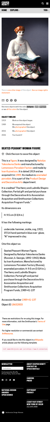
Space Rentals (33, 369)
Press (29, 381)
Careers (30, 378)
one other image (14, 90)
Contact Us (32, 367)
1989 (18, 175)
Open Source (7, 395)
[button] (47, 3)
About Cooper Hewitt (36, 364)
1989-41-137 (29, 300)
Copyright (31, 390)
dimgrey (43, 107)
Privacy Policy (6, 374)
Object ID (6, 305)
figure (13, 161)
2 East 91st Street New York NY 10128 (35, 403)
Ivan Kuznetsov (10, 171)
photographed (20, 127)
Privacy (30, 393)
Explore (14, 10)
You (46, 10)
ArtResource (7, 334)
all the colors (12, 109)
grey (36, 107)
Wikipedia (39, 340)
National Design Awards (9, 391)
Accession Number (11, 300)
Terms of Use (16, 374)
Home (4, 10)
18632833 (17, 305)
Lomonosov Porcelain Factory (17, 168)
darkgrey (30, 107)
